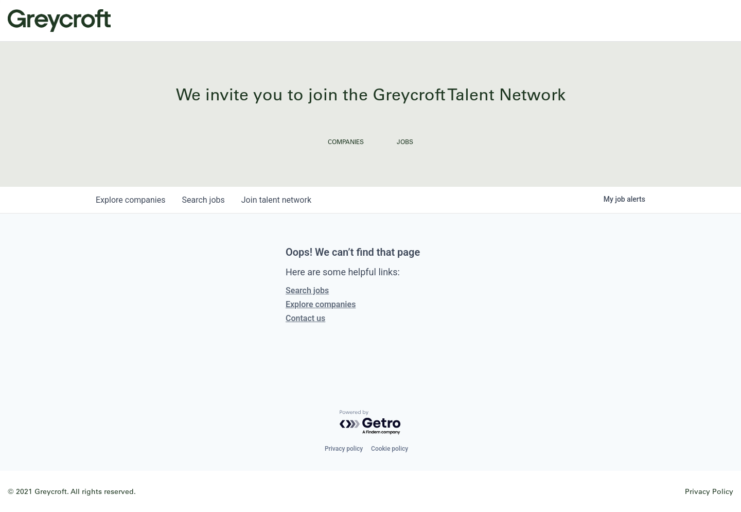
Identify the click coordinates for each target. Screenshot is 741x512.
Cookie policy (389, 448)
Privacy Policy (709, 491)
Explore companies (321, 304)
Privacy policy (344, 448)
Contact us (305, 318)
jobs (203, 200)
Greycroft (59, 20)
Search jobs (307, 290)
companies (130, 200)
